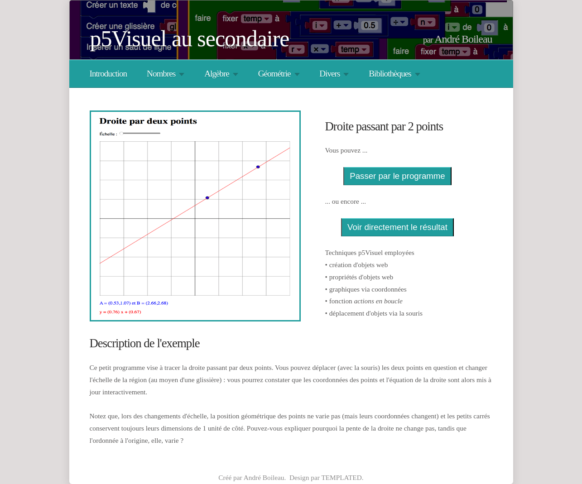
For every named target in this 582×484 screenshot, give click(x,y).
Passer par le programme (397, 176)
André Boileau (463, 39)
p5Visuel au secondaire (189, 38)
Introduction (108, 73)
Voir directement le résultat (397, 227)
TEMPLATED (341, 477)
